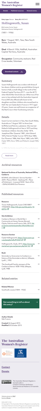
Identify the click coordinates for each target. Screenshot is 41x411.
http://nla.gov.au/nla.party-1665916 (18, 208)
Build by (6, 398)
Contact (6, 367)
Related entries (32, 11)
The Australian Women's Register (12, 3)
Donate (5, 371)
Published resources (17, 11)
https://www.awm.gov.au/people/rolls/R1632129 (18, 239)
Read (7, 156)
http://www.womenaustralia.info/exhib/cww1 (18, 225)
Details (5, 11)
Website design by (8, 396)
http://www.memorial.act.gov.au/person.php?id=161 (18, 245)
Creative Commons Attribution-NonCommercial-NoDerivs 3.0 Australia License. (25, 386)
